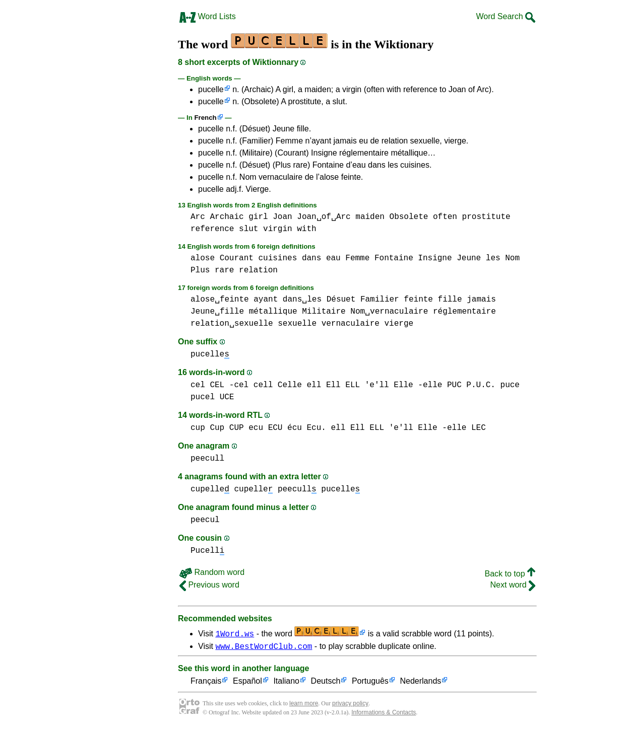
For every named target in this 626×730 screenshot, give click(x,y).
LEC (478, 427)
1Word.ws (234, 633)
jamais (481, 299)
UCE (227, 397)
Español (247, 683)
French (205, 117)
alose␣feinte (220, 299)
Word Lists (207, 16)
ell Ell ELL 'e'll (347, 385)
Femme (357, 258)
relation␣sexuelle (232, 323)
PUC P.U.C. (471, 385)
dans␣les (302, 299)
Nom (512, 258)
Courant (237, 258)
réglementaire (464, 311)
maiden (370, 217)
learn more (303, 704)
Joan (282, 217)
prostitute (486, 217)
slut (248, 229)
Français (206, 683)
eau (333, 258)
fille (450, 299)
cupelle (210, 489)
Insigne (435, 258)
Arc (198, 217)
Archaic (226, 217)
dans (311, 258)
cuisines (277, 258)
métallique (273, 311)
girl (258, 217)
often (445, 217)
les (493, 258)
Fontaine (393, 258)
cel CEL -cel (219, 385)
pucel (203, 397)
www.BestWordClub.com (263, 647)
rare (224, 270)
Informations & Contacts (383, 713)
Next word (512, 584)
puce (510, 385)
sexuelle (297, 323)
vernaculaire (351, 323)
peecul (205, 520)
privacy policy (350, 704)
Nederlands (420, 683)
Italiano (286, 683)
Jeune (469, 258)
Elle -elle (418, 385)
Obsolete (409, 217)
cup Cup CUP (217, 427)
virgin (277, 229)
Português (370, 683)
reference (212, 229)
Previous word (209, 584)
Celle (290, 385)
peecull (207, 458)
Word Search (505, 16)
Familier (379, 299)
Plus (200, 270)
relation (258, 270)
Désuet (341, 299)
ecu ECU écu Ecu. (287, 427)
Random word (211, 572)
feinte (418, 299)
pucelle (211, 89)
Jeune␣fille (217, 311)
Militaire (323, 311)
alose (203, 258)
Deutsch (326, 683)
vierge (398, 323)
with (306, 229)
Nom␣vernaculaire (389, 311)
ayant (266, 299)
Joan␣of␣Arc (323, 217)
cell (263, 385)
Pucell (207, 550)
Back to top (510, 573)
